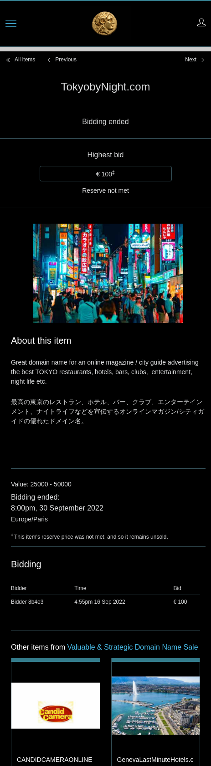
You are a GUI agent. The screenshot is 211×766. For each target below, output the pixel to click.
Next (195, 59)
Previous (61, 59)
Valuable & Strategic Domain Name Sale (132, 548)
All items (20, 59)
